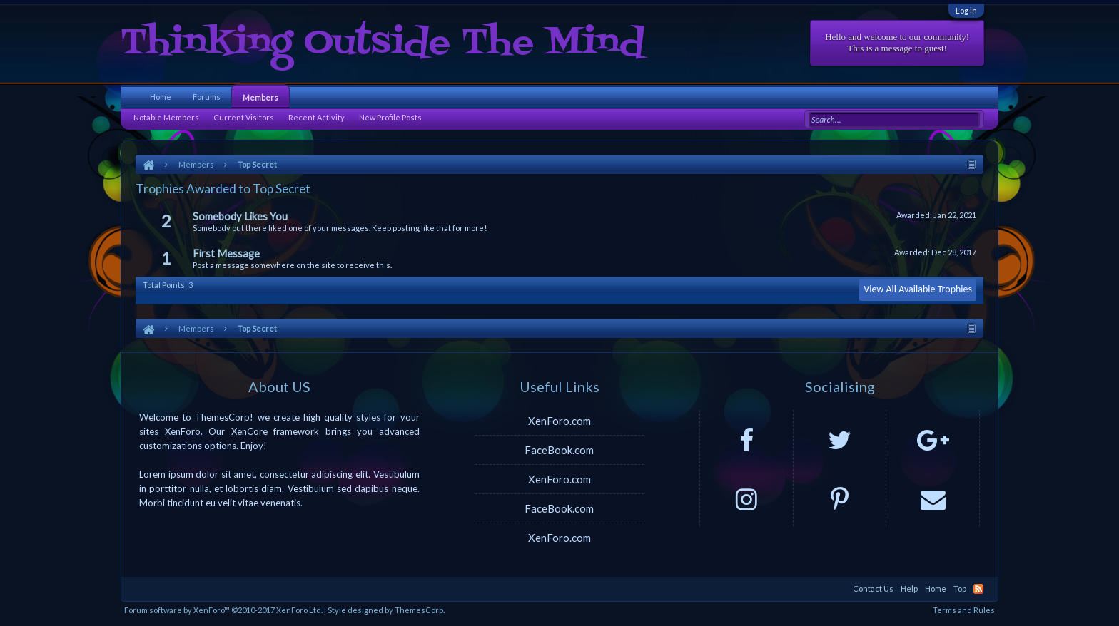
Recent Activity (316, 117)
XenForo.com (559, 420)
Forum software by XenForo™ (223, 610)
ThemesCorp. (420, 610)
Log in (966, 10)
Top (959, 588)
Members (260, 97)
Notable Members (166, 117)
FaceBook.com (559, 449)
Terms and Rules (964, 610)
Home (160, 96)
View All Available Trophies (918, 289)
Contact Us (873, 588)
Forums (207, 96)
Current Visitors (243, 117)
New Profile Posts (390, 117)
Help (909, 588)
